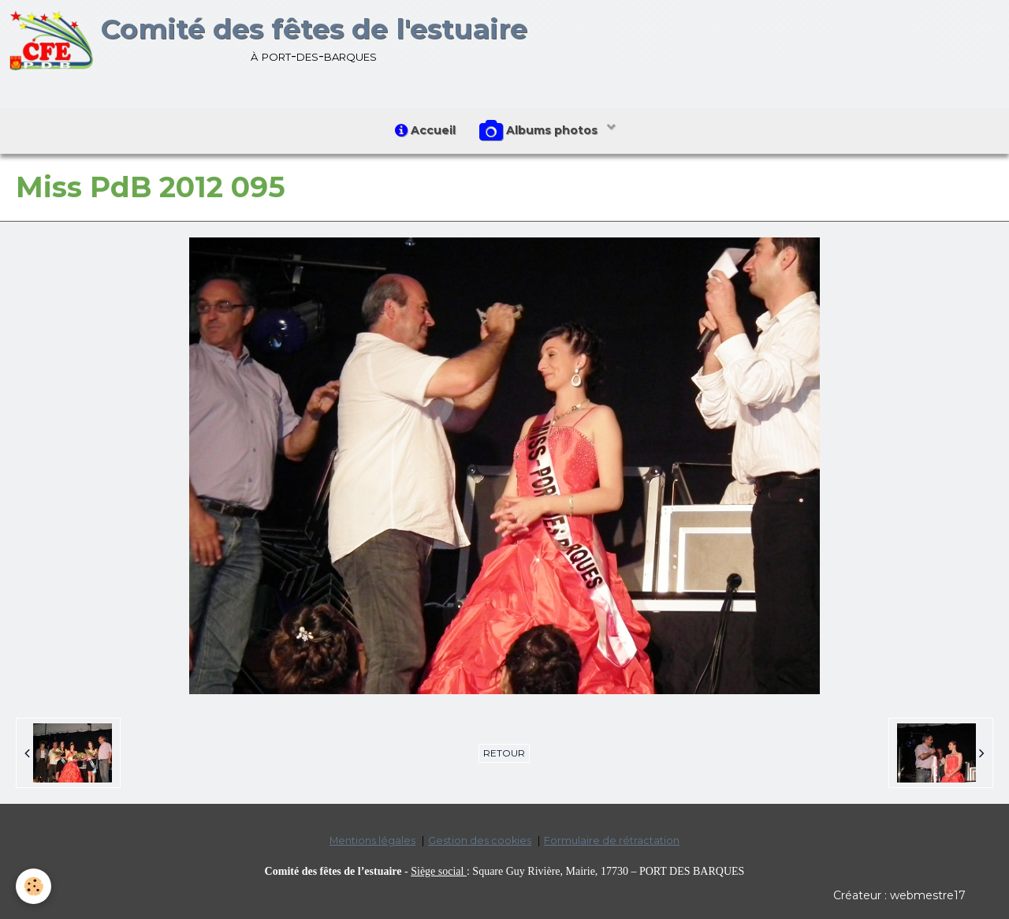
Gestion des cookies (479, 840)
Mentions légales (372, 840)
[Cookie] (33, 886)
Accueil (425, 130)
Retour (504, 753)
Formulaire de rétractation (611, 840)
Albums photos (540, 131)
